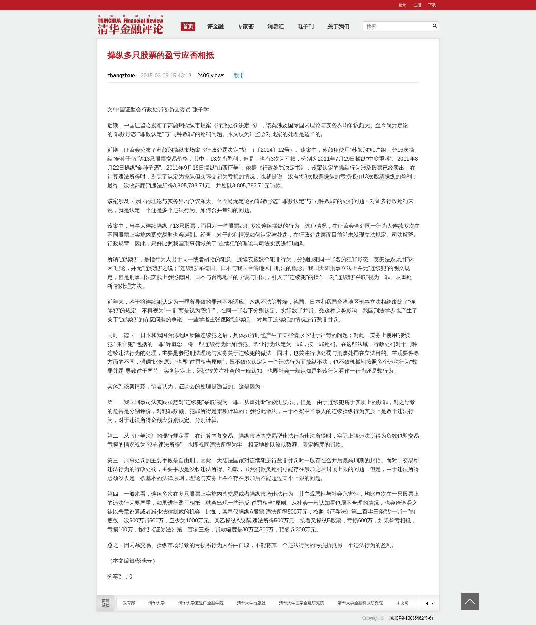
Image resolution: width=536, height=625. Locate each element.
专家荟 (245, 26)
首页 (188, 26)
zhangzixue (121, 75)
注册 (417, 5)
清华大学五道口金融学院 (201, 603)
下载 (432, 5)
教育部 (129, 603)
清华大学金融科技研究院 (360, 603)
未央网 (402, 603)
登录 (402, 5)
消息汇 (275, 26)
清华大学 (156, 603)
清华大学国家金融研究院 (301, 603)
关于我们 (338, 26)
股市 (238, 75)
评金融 (215, 26)
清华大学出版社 (251, 603)
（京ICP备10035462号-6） (411, 618)
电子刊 (305, 26)
